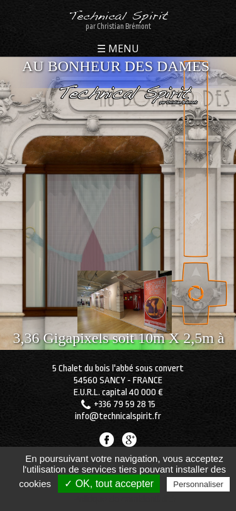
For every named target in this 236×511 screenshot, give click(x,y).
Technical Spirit (118, 17)
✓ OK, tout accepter (109, 483)
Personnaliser (198, 484)
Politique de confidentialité (124, 499)
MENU (122, 49)
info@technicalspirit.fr (118, 416)
